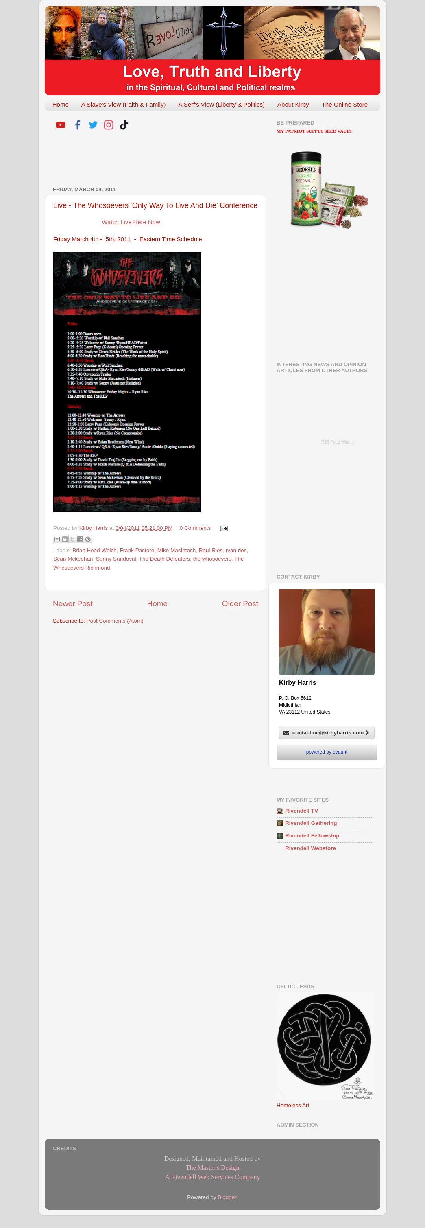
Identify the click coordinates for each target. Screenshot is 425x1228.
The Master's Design (213, 1167)
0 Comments (195, 528)
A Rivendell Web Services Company (212, 1176)
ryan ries (236, 550)
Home (60, 104)
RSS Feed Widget (337, 442)
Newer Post (73, 603)
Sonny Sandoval (116, 559)
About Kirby (293, 104)
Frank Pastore (137, 550)
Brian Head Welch (94, 550)
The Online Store (345, 104)
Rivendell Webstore (310, 848)
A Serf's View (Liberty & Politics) (221, 104)
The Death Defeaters (164, 559)
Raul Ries (211, 550)
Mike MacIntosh (176, 550)
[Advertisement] (148, 159)
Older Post (240, 603)
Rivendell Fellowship (312, 836)
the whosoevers (212, 559)
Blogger (227, 1197)
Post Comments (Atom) (115, 621)
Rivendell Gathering (311, 823)
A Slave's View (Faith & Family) (123, 104)
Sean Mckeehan (73, 559)
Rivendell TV (301, 811)
